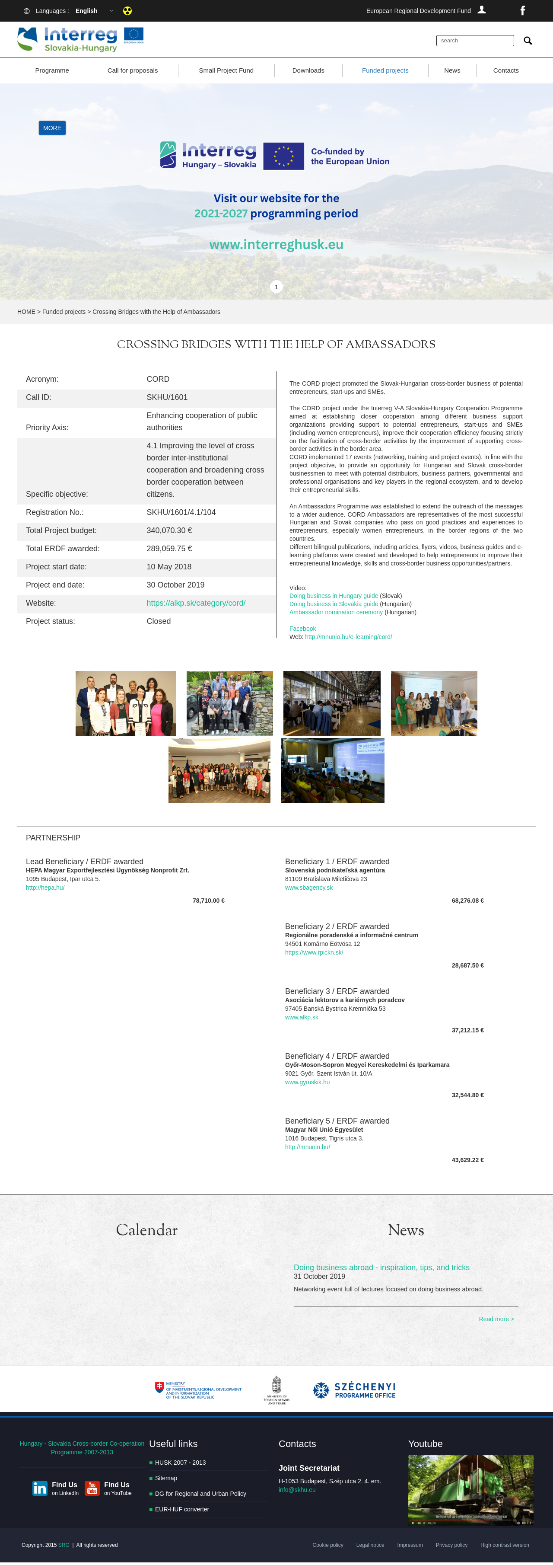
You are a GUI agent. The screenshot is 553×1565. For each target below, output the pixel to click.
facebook (523, 11)
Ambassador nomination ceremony (336, 615)
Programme (52, 73)
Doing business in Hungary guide (333, 598)
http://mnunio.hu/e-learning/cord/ (348, 639)
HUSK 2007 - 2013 (180, 1465)
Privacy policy (451, 1548)
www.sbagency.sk (309, 890)
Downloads (308, 73)
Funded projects (385, 73)
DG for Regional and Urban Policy (200, 1496)
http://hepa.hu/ (45, 890)
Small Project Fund (226, 73)
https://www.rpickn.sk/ (314, 955)
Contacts (506, 73)
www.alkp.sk (301, 1019)
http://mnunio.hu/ (307, 1149)
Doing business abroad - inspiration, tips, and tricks (382, 1270)
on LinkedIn (65, 1496)
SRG (64, 1548)
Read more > (496, 1322)
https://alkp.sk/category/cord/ (196, 606)
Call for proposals (133, 73)
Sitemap (166, 1481)
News (452, 73)
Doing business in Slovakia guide (333, 607)
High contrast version (504, 1548)
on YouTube (118, 1496)
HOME (26, 314)
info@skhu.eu (297, 1492)
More (52, 131)
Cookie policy (327, 1548)
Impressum (410, 1548)
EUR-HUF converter (182, 1512)
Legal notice (370, 1548)
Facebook (302, 631)
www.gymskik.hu (307, 1084)
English (87, 10)
